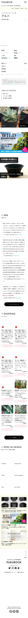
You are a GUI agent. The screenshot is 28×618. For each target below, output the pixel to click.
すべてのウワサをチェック (14, 304)
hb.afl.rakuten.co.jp (5, 45)
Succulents (17, 8)
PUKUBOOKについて (9, 572)
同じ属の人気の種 (7, 98)
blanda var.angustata (18, 475)
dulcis (2, 487)
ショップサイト (7, 345)
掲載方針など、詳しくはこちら (12, 83)
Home (12, 8)
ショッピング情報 (7, 96)
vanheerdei (3, 463)
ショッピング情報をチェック (14, 437)
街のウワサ (5, 93)
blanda (2, 475)
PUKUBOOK (7, 2)
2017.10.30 (14, 255)
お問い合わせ (20, 572)
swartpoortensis (17, 463)
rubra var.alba (17, 487)
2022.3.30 (18, 234)
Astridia (22, 8)
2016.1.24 (17, 297)
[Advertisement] (14, 197)
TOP (25, 554)
